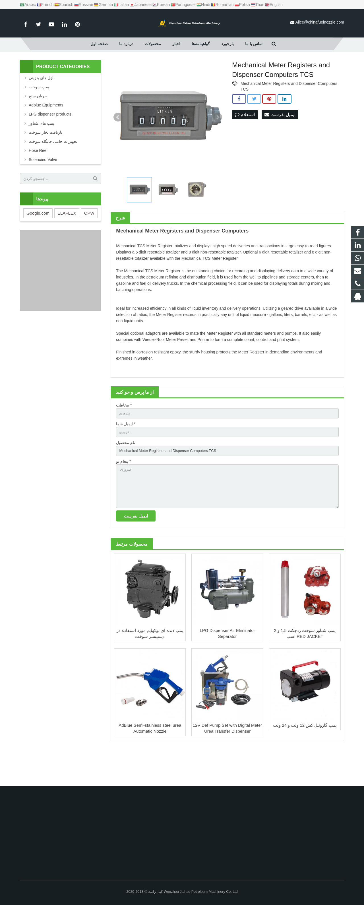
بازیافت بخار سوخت (45, 161)
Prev (118, 145)
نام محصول (125, 473)
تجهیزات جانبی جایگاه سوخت (53, 170)
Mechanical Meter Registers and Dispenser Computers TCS (289, 112)
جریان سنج (38, 124)
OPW (89, 241)
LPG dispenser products (50, 143)
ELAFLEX (66, 241)
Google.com (37, 241)
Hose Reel (38, 179)
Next (217, 145)
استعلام (245, 143)
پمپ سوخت (39, 115)
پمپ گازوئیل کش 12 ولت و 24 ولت (305, 760)
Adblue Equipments (46, 133)
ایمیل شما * (125, 453)
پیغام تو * (123, 492)
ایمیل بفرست (279, 143)
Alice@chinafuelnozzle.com (319, 22)
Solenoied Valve (43, 188)
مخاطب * (124, 433)
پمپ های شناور (41, 152)
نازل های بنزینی (42, 106)
